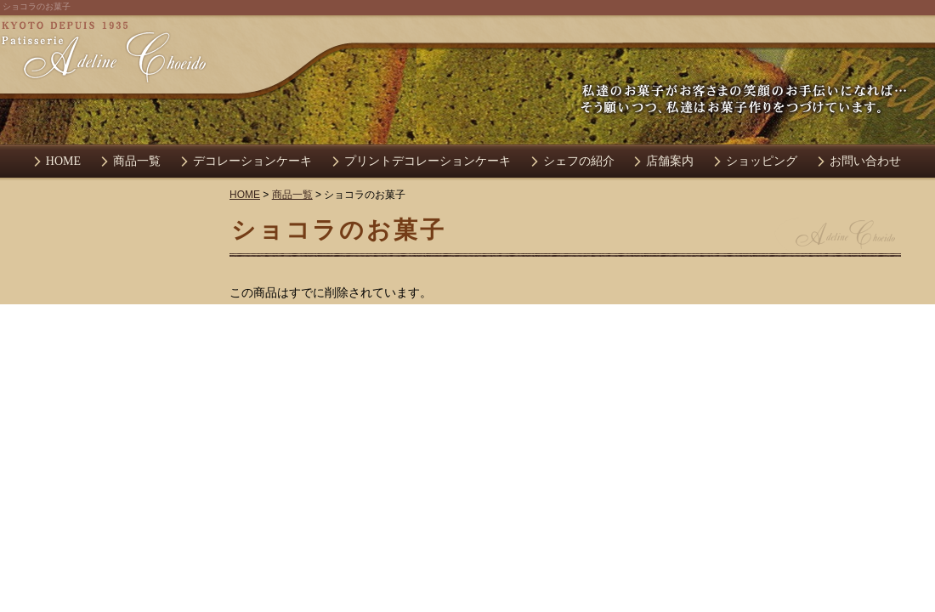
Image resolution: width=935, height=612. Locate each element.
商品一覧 (137, 161)
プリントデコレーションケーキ (427, 161)
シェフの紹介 (579, 161)
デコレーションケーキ (252, 161)
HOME (63, 161)
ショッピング (761, 161)
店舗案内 (670, 161)
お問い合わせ (865, 161)
